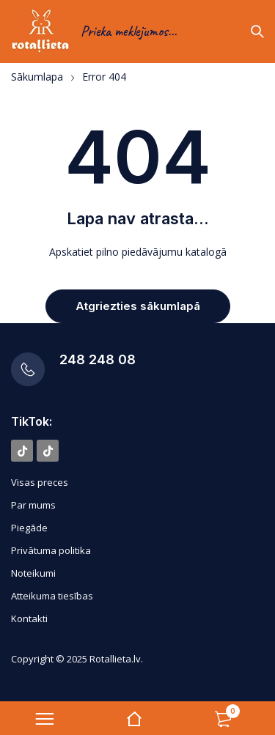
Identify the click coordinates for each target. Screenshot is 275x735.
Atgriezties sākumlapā (138, 306)
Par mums (33, 504)
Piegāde (29, 527)
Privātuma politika (51, 550)
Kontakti (29, 618)
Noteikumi (33, 573)
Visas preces (39, 482)
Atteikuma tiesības (52, 595)
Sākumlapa (37, 77)
